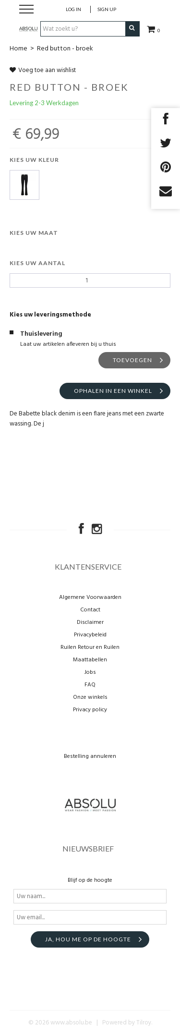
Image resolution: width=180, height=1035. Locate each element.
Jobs (90, 672)
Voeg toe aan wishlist (43, 70)
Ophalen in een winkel (113, 390)
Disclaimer (90, 622)
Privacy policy (90, 710)
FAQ (90, 685)
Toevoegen (132, 360)
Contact (90, 610)
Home (18, 48)
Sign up (106, 9)
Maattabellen (90, 660)
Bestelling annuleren (90, 756)
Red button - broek (65, 48)
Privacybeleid (90, 635)
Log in (73, 9)
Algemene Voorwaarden (90, 597)
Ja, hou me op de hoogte (88, 939)
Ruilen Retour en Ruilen (90, 647)
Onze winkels (90, 697)
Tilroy (143, 1023)
